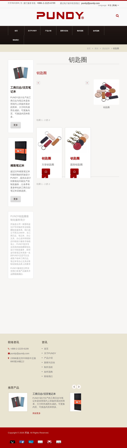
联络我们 (16, 39)
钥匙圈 (46, 158)
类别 (96, 48)
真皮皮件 (106, 48)
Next (78, 386)
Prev (74, 386)
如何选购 (96, 30)
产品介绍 (48, 30)
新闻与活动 (64, 30)
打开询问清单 (13, 3)
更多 (16, 124)
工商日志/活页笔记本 (44, 394)
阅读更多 (37, 413)
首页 (16, 30)
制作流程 (80, 30)
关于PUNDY (32, 30)
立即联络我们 (16, 274)
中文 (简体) (112, 5)
